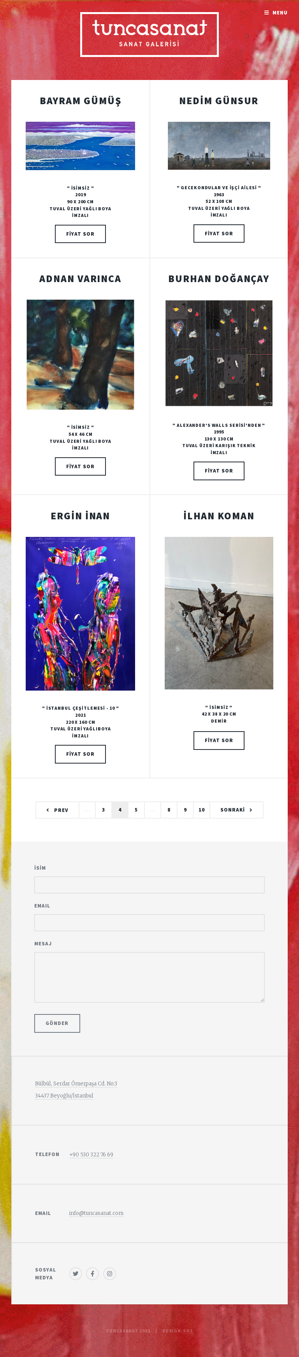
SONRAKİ (232, 809)
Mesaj (43, 943)
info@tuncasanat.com (96, 1213)
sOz (188, 1331)
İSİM (40, 868)
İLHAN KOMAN (219, 516)
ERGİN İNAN (80, 516)
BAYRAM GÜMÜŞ (80, 100)
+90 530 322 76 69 (91, 1154)
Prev (61, 810)
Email (42, 905)
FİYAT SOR (80, 234)
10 (202, 809)
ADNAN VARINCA (80, 278)
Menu (280, 12)
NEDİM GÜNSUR (219, 100)
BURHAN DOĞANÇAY (218, 278)
